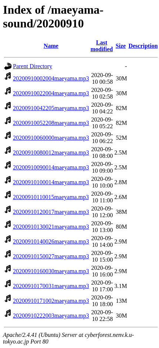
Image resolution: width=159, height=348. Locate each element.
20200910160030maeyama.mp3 (51, 271)
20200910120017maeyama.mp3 (51, 212)
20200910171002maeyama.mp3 (51, 301)
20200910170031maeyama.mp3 (51, 286)
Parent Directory (32, 66)
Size (121, 46)
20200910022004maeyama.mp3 (51, 93)
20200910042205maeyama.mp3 (51, 108)
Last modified (102, 45)
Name (51, 46)
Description (143, 46)
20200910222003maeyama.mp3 (51, 315)
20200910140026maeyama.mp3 (51, 241)
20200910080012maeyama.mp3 (51, 152)
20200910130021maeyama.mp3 (51, 226)
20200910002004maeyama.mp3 (51, 78)
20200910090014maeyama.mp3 (51, 167)
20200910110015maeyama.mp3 (51, 197)
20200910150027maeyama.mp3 (51, 256)
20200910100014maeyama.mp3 (51, 182)
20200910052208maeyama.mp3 (51, 123)
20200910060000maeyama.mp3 (51, 138)
